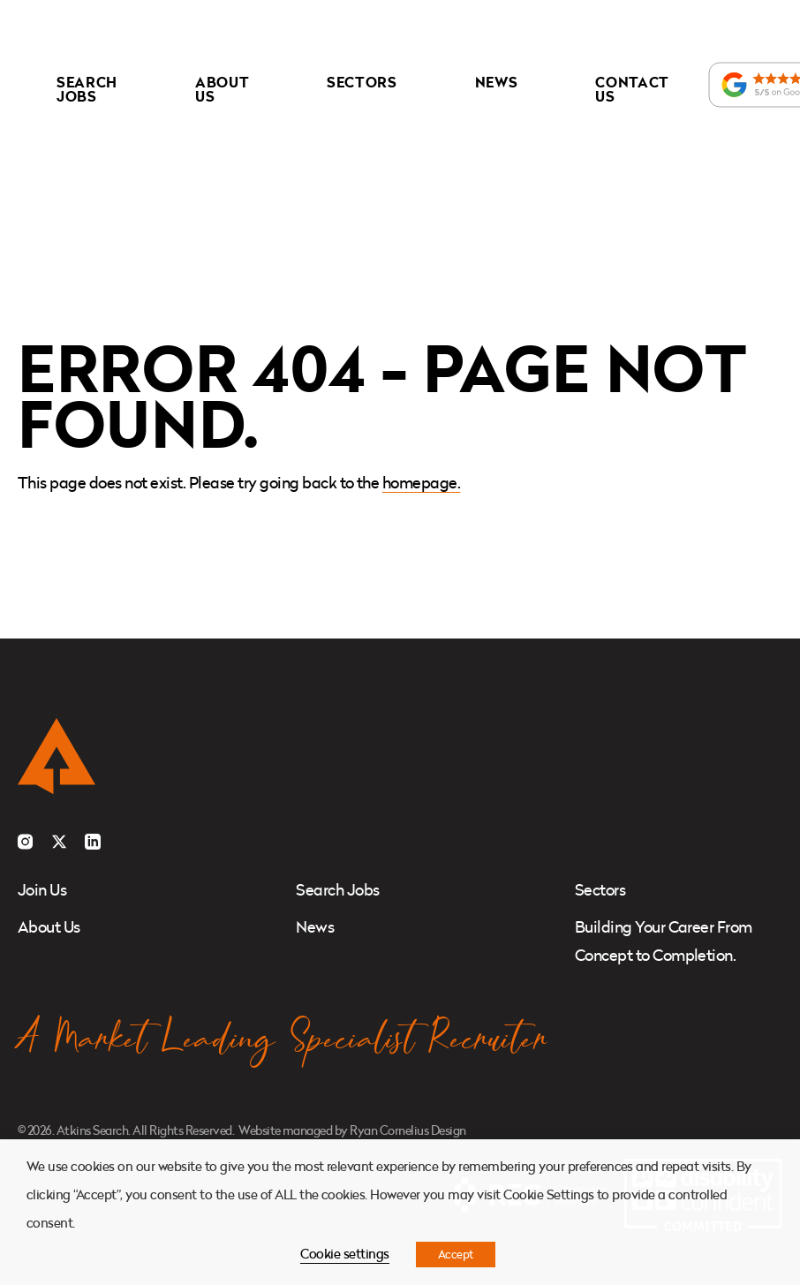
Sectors (362, 82)
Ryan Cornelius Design (407, 1130)
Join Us (42, 890)
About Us (222, 89)
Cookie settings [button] (344, 1253)
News (496, 82)
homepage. (421, 483)
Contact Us (632, 89)
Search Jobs (87, 89)
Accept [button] (455, 1254)
